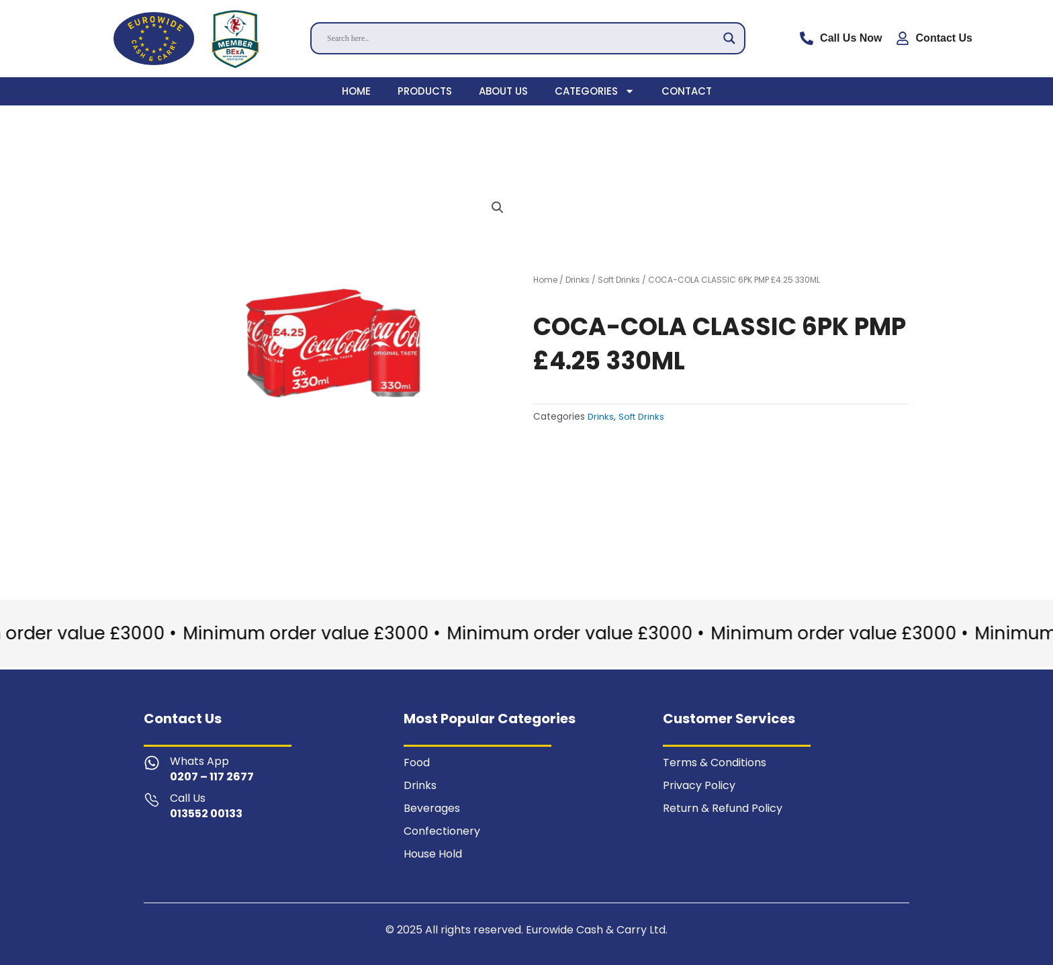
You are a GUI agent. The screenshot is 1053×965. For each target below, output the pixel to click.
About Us (503, 91)
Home (356, 91)
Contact (686, 91)
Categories (595, 91)
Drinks (577, 279)
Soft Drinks (619, 279)
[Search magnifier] (729, 38)
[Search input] (522, 38)
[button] (498, 208)
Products (425, 91)
